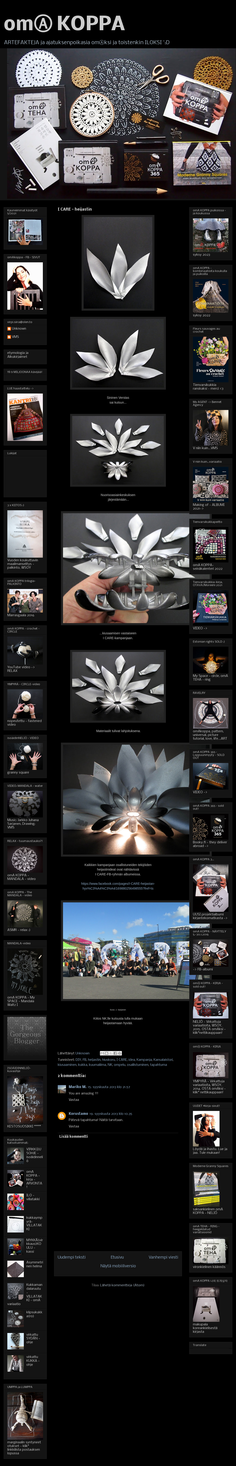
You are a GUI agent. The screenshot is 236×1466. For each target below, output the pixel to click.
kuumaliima (97, 1065)
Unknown (19, 329)
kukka (82, 1065)
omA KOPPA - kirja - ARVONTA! (34, 1179)
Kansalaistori (163, 1060)
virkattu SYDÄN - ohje (33, 1338)
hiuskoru (108, 1060)
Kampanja (144, 1060)
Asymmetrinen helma (34, 1264)
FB (84, 1060)
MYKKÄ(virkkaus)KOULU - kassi (34, 1246)
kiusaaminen (67, 1065)
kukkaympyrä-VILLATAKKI (34, 1223)
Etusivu (117, 1257)
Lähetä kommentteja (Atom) (122, 1285)
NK (110, 1065)
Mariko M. (78, 1087)
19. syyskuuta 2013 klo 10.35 (111, 1114)
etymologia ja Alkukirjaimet (17, 355)
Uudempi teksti (72, 1257)
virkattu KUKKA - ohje (33, 1361)
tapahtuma (158, 1065)
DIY (78, 1060)
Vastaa (74, 1100)
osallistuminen (137, 1065)
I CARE (122, 1060)
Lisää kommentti (73, 1137)
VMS (15, 337)
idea (132, 1060)
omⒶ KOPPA (64, 25)
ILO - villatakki (33, 1197)
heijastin (94, 1060)
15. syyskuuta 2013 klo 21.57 (109, 1087)
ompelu (119, 1065)
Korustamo (78, 1114)
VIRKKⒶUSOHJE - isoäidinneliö (34, 1155)
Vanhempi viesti (163, 1257)
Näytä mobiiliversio (118, 1266)
